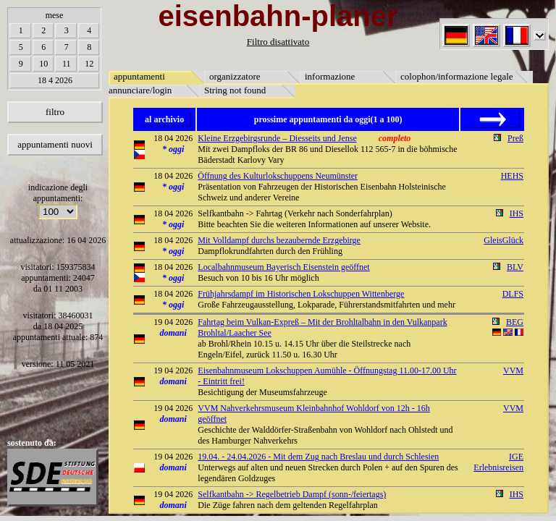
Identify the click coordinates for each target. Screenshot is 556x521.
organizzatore (235, 76)
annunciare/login (140, 90)
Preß (515, 138)
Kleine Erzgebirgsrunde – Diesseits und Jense (277, 138)
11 (66, 64)
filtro (55, 111)
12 (89, 64)
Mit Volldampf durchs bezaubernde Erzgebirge (279, 240)
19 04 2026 (173, 322)
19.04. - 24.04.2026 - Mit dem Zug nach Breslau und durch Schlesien (318, 457)
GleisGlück (503, 240)
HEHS (512, 176)
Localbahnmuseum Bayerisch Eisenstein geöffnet (283, 267)
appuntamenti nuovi (55, 144)
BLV (515, 267)
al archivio (164, 119)
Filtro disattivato (278, 41)
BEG (514, 322)
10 (43, 64)
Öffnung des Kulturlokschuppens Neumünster (278, 176)
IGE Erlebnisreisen (498, 462)
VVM (513, 370)
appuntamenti (139, 76)
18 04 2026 (173, 138)
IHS (516, 213)
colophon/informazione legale (456, 76)
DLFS (512, 294)
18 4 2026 (55, 80)
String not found (235, 90)
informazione (330, 76)
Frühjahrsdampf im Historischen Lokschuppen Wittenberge (301, 294)
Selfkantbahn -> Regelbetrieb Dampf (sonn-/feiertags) (292, 494)
